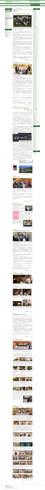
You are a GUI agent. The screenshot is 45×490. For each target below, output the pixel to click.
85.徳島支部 (35, 97)
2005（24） (35, 144)
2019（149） (35, 128)
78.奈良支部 (35, 89)
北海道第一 (35, 10)
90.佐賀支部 (35, 103)
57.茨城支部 (35, 65)
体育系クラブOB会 (36, 32)
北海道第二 (35, 11)
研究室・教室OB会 (36, 33)
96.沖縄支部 (35, 110)
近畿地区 (35, 19)
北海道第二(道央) (8, 13)
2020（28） (35, 127)
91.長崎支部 (35, 104)
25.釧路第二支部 (36, 56)
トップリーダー (36, 112)
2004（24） (35, 145)
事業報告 (35, 113)
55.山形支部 (35, 63)
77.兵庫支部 (35, 88)
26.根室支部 (35, 57)
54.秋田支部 (35, 62)
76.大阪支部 (35, 87)
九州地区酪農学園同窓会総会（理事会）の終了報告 (19, 314)
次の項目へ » (23, 481)
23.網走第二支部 (36, 54)
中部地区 (7, 21)
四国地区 (35, 21)
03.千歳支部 (35, 39)
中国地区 (35, 20)
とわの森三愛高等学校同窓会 (37, 29)
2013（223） (35, 135)
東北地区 (7, 19)
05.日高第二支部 (36, 40)
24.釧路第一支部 (36, 55)
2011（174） (35, 137)
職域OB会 (7, 36)
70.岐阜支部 (35, 80)
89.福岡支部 (35, 102)
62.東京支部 (35, 71)
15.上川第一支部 (36, 48)
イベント (35, 111)
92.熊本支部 (35, 105)
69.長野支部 (35, 79)
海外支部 (7, 27)
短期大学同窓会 (36, 28)
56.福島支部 (35, 64)
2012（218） (35, 136)
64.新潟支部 (35, 73)
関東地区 (7, 20)
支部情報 (35, 118)
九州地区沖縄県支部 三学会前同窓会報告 (18, 273)
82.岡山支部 (35, 94)
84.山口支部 (35, 96)
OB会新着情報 (35, 27)
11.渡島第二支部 (36, 46)
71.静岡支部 (35, 81)
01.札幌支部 (35, 38)
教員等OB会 (7, 35)
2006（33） (35, 143)
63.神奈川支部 (35, 72)
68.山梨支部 (35, 78)
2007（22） (35, 142)
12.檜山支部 (35, 47)
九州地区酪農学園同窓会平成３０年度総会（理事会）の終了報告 (21, 230)
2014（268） (35, 134)
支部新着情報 (35, 26)
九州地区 (7, 26)
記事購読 (35, 152)
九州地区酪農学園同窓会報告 (16, 406)
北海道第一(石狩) (8, 12)
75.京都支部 (35, 86)
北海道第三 (35, 12)
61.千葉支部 (35, 70)
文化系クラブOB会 (8, 30)
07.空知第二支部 (36, 41)
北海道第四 (35, 13)
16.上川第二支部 (36, 49)
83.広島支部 (35, 95)
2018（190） (35, 129)
